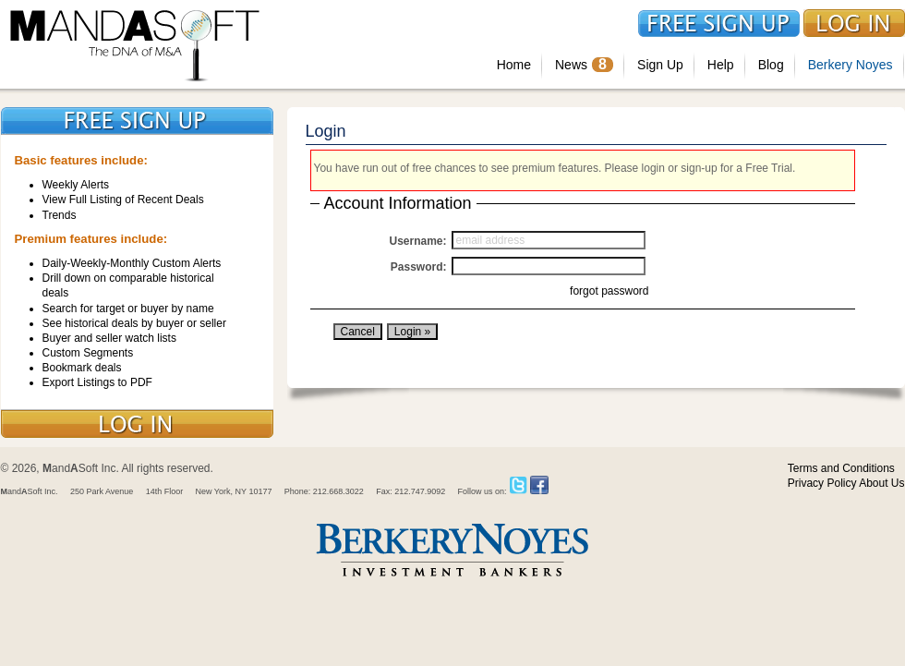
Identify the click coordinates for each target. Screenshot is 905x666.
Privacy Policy (822, 483)
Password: (419, 266)
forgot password (609, 291)
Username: (417, 241)
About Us (881, 483)
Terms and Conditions (841, 468)
